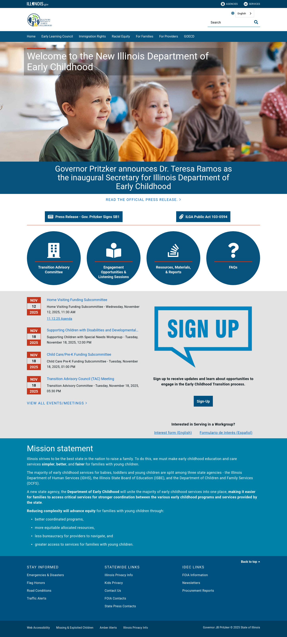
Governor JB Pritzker (216, 627)
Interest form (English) (173, 433)
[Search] (234, 22)
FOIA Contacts (115, 598)
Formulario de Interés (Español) (226, 433)
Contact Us (113, 591)
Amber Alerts (108, 627)
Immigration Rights (92, 36)
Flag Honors (36, 583)
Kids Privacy (114, 583)
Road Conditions (39, 591)
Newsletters (191, 583)
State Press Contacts (120, 606)
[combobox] (244, 13)
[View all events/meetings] (57, 403)
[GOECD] (197, 35)
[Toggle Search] (256, 22)
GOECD (189, 36)
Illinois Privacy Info (119, 575)
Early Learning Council (57, 36)
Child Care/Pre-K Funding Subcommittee (79, 354)
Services (252, 4)
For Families (144, 36)
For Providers (168, 36)
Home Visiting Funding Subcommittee (77, 300)
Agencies (229, 4)
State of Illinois (250, 627)
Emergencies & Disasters (45, 575)
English (242, 13)
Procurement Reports (198, 591)
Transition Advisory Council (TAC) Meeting (80, 379)
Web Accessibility (38, 627)
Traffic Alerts (36, 598)
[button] (143, 199)
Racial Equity (121, 36)
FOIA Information (195, 575)
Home (31, 36)
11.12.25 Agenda (59, 319)
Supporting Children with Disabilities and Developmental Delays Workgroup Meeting (91, 330)
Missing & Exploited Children (74, 627)
